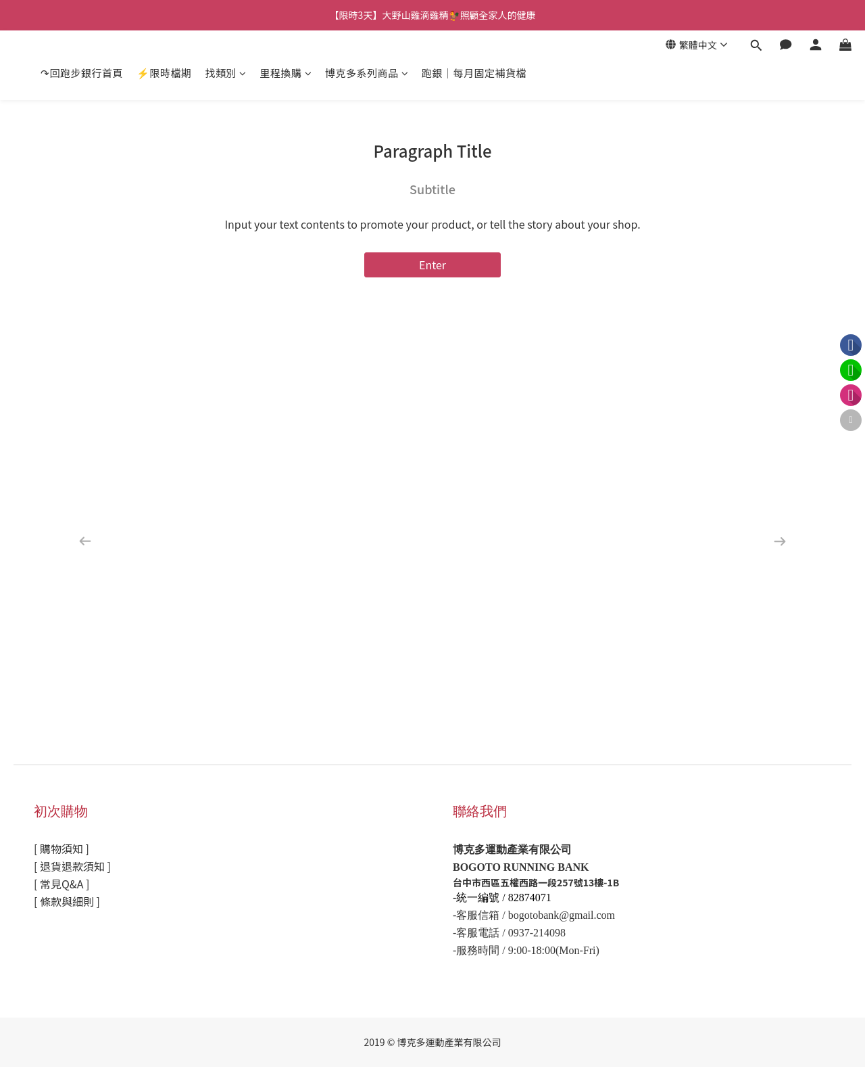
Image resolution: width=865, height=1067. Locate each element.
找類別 (226, 73)
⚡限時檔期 (164, 73)
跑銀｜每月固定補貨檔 (474, 73)
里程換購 (286, 73)
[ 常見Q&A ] (61, 884)
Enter (432, 264)
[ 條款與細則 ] (67, 901)
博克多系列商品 (366, 73)
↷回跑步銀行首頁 (82, 73)
